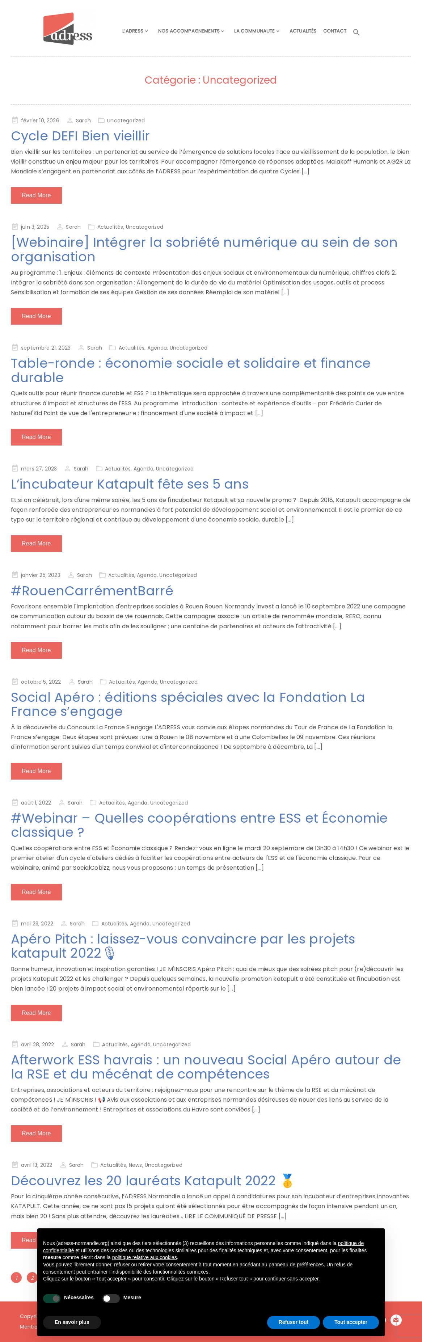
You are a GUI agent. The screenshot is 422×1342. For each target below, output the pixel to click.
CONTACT (336, 31)
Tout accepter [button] (350, 1322)
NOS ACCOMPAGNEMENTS (192, 31)
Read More (36, 195)
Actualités (110, 227)
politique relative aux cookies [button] (144, 1257)
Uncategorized (126, 120)
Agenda (157, 347)
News (135, 1165)
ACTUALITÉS (303, 31)
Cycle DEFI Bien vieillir (80, 136)
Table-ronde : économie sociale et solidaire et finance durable (191, 370)
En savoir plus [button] (72, 1322)
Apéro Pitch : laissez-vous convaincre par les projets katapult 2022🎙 (183, 946)
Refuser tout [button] (293, 1322)
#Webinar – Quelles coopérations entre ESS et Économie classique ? (199, 825)
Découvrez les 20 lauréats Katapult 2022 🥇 (153, 1181)
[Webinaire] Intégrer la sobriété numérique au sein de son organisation (204, 249)
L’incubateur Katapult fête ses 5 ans (130, 484)
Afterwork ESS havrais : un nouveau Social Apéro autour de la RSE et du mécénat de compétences (206, 1067)
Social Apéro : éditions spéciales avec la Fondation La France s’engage (188, 704)
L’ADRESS (136, 31)
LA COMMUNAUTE (256, 31)
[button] (359, 32)
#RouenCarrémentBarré (92, 591)
